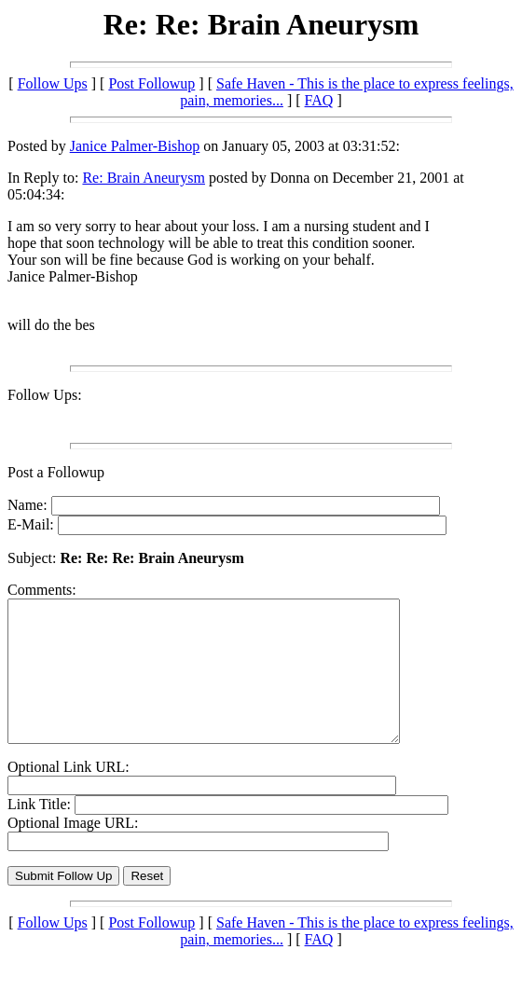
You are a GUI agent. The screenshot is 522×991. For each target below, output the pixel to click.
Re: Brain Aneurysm (143, 178)
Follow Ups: (44, 395)
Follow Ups (53, 83)
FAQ (319, 100)
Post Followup (151, 83)
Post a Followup (55, 472)
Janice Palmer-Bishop (135, 146)
